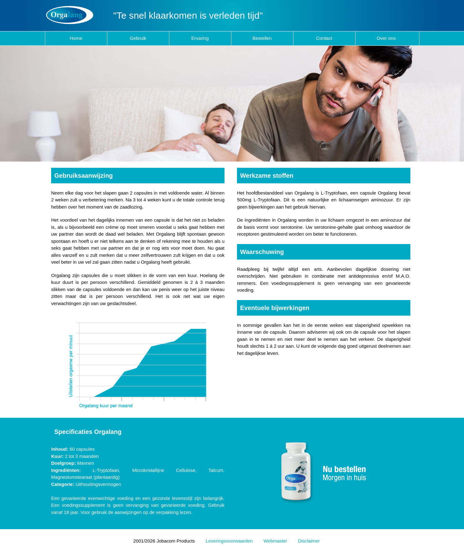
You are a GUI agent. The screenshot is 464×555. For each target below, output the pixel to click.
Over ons (386, 38)
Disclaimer (309, 541)
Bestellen (262, 38)
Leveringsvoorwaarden (229, 541)
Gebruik (138, 38)
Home (76, 38)
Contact (324, 38)
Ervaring (200, 38)
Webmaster (275, 541)
